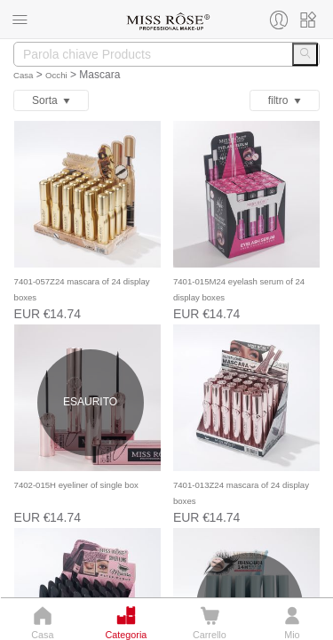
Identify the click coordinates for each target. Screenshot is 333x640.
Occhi (56, 75)
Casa (23, 75)
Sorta (51, 100)
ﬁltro (284, 100)
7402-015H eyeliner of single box (76, 485)
